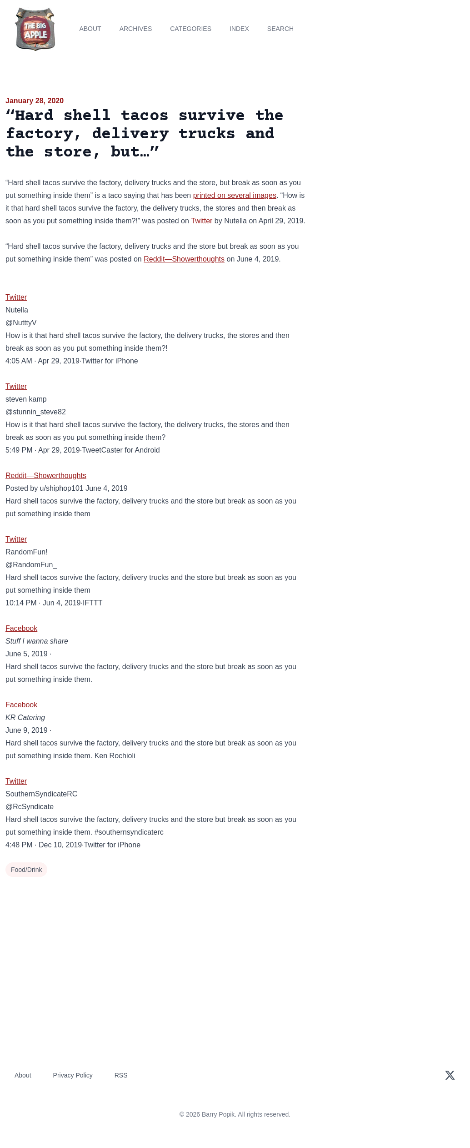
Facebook (21, 628)
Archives (136, 28)
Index (239, 28)
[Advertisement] (392, 159)
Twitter (201, 221)
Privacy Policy (73, 1075)
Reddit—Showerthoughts (184, 259)
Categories (190, 28)
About (90, 28)
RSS (121, 1075)
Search (280, 28)
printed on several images (234, 195)
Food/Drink (26, 869)
